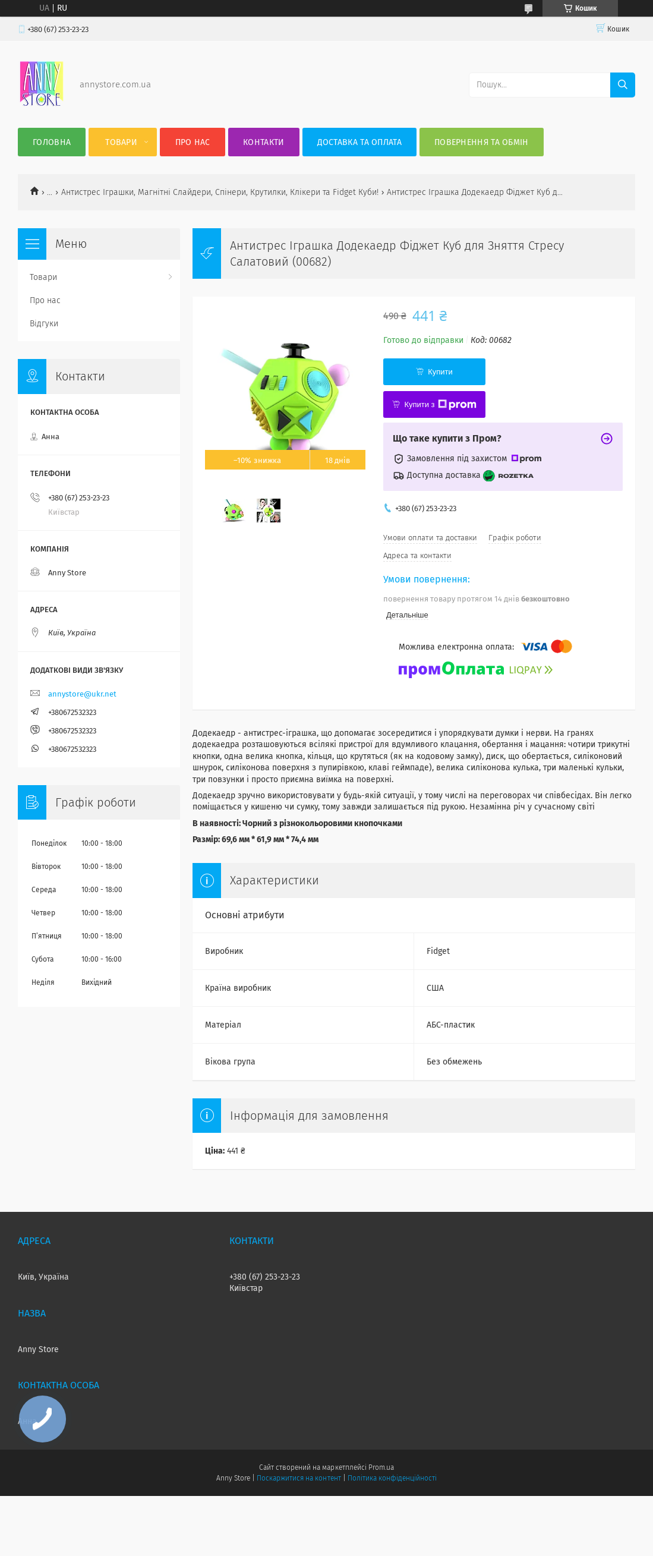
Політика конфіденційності (392, 1478)
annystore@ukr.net (82, 693)
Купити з (440, 404)
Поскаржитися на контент (298, 1478)
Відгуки (44, 324)
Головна (52, 142)
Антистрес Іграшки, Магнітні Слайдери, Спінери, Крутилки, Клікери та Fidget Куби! (219, 192)
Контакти (263, 142)
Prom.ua (381, 1467)
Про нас (192, 142)
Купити (440, 371)
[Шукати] (622, 85)
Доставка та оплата (359, 142)
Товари (121, 142)
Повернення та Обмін (481, 142)
